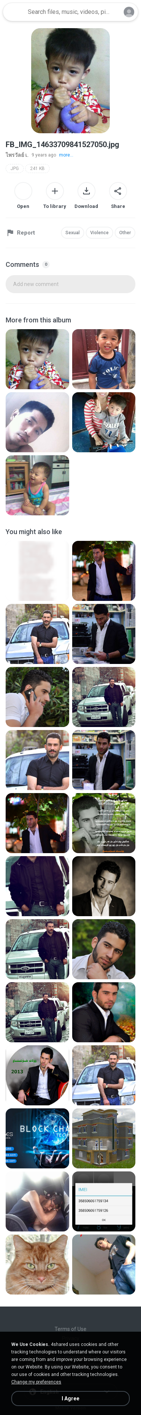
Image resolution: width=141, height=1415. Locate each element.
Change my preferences (36, 1382)
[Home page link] (14, 12)
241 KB (37, 168)
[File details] (37, 359)
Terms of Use (70, 1329)
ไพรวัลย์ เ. (17, 155)
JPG (15, 168)
